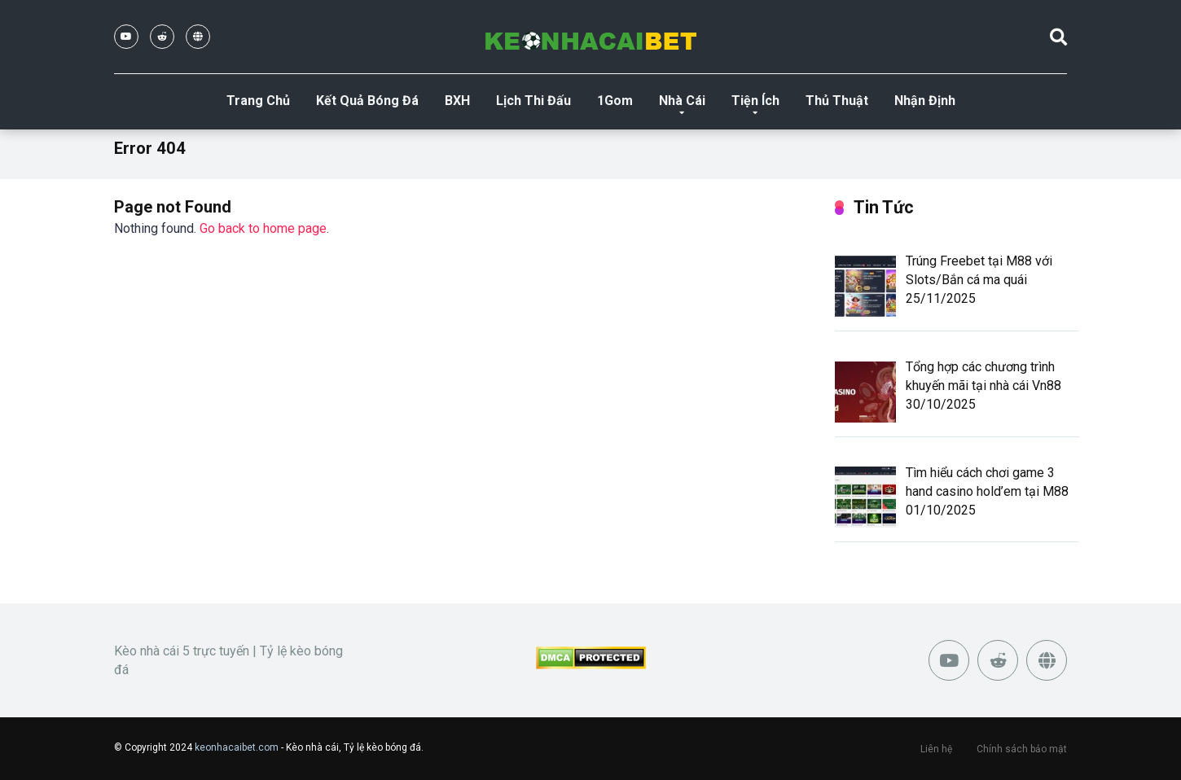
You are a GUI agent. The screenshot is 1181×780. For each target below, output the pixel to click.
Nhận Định (924, 100)
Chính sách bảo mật (1022, 749)
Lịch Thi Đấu (533, 100)
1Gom (615, 100)
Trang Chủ (258, 100)
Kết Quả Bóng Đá (367, 100)
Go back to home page (263, 228)
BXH (457, 100)
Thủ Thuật (837, 100)
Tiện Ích (755, 100)
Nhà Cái (682, 100)
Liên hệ (936, 749)
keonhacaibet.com (237, 747)
